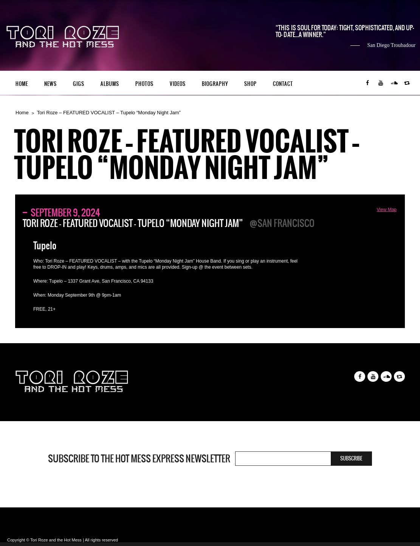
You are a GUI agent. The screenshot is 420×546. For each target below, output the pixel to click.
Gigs (78, 83)
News (50, 83)
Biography (215, 83)
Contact (283, 83)
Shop (250, 83)
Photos (144, 83)
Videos (178, 83)
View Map (387, 209)
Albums (110, 83)
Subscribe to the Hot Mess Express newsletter (139, 458)
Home (21, 83)
